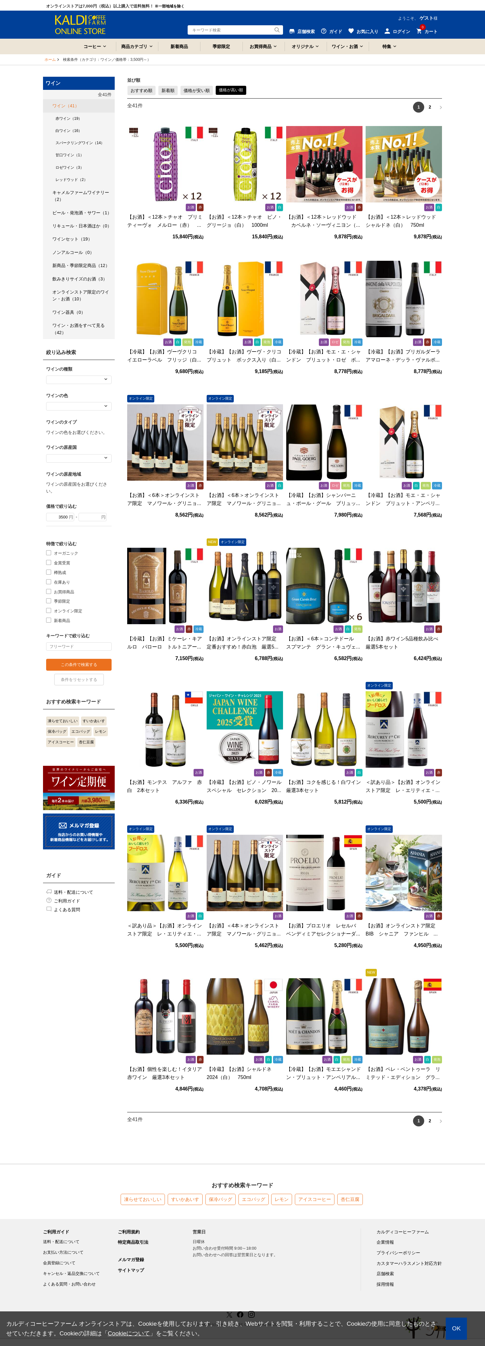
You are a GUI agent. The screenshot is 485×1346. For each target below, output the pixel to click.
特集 (386, 46)
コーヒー (92, 46)
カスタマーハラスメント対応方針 (409, 1263)
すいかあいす (94, 721)
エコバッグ (80, 731)
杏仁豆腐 (86, 742)
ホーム (50, 59)
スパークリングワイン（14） (79, 143)
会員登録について (59, 1263)
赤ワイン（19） (68, 118)
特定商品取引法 (133, 1242)
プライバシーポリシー (398, 1252)
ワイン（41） (65, 105)
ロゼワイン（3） (69, 167)
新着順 (168, 90)
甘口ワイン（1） (69, 155)
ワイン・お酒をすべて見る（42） (78, 329)
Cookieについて (129, 1333)
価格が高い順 (231, 90)
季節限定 (221, 46)
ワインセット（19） (72, 238)
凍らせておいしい (63, 721)
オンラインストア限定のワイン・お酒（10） (80, 295)
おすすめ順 (141, 90)
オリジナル (303, 46)
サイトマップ (131, 1270)
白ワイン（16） (68, 131)
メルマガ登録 (131, 1259)
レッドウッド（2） (71, 179)
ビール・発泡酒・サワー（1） (82, 212)
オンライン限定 (68, 610)
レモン (100, 731)
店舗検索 (385, 1273)
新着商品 (179, 46)
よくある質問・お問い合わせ (69, 1284)
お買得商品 (260, 46)
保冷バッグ (57, 731)
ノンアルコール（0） (73, 252)
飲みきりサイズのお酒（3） (79, 278)
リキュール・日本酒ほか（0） (82, 225)
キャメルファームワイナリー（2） (80, 196)
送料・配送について (73, 892)
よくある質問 (67, 909)
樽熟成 (60, 572)
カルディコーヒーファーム (403, 1231)
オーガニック (66, 553)
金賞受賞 (62, 562)
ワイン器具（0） (68, 312)
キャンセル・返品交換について (71, 1273)
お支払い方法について (63, 1252)
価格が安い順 (197, 90)
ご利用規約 (129, 1231)
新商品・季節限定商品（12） (81, 265)
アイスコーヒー (61, 742)
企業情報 (385, 1242)
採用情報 (385, 1284)
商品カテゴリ (134, 46)
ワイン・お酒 (345, 46)
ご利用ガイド (67, 900)
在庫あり (62, 582)
